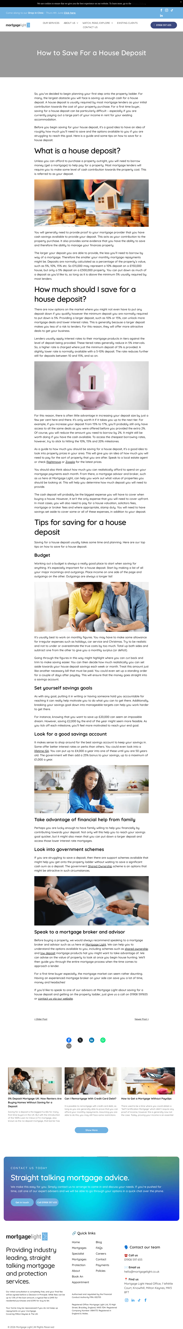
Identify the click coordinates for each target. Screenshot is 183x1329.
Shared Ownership (100, 866)
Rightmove (53, 462)
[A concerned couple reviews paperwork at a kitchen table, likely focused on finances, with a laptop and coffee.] (91, 1080)
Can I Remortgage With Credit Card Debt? (90, 1098)
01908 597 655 (133, 1259)
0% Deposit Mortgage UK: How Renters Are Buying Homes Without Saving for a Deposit (35, 1102)
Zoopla (70, 462)
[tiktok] (172, 10)
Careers (101, 1253)
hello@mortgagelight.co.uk (141, 1271)
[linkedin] (161, 16)
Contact (101, 1259)
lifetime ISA (41, 751)
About (76, 1270)
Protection (78, 1265)
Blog (99, 1242)
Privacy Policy (138, 3)
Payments (102, 1265)
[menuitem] (51, 23)
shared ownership (136, 949)
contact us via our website (55, 998)
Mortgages (79, 1248)
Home (76, 1242)
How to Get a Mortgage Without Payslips (146, 1098)
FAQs (99, 1248)
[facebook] (161, 10)
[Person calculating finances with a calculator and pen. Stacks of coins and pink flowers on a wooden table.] (148, 1080)
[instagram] (166, 10)
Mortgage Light (95, 944)
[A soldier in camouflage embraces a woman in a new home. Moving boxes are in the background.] (35, 1080)
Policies (100, 1270)
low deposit (47, 953)
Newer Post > (142, 1019)
